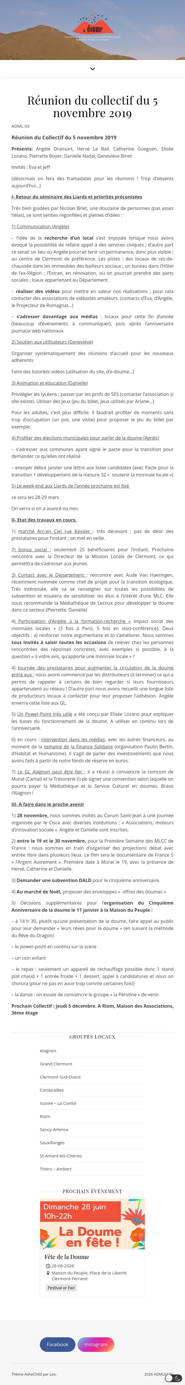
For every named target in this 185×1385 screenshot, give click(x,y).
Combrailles (52, 1090)
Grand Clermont (56, 1064)
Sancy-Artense (54, 1129)
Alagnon (48, 1050)
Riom (45, 1116)
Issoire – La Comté (58, 1103)
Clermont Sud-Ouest (60, 1077)
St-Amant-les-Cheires (61, 1155)
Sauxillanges (52, 1142)
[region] (92, 1359)
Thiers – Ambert (56, 1169)
